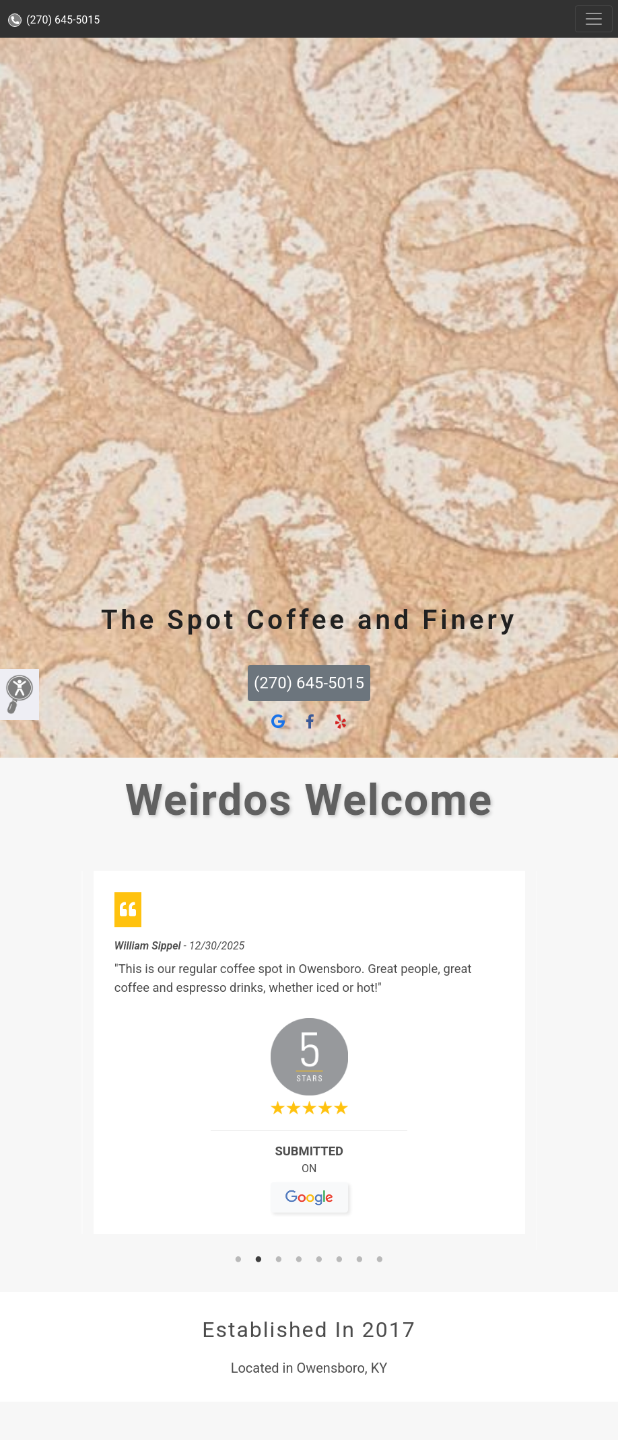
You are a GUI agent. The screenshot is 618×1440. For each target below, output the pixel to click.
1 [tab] (238, 1260)
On (309, 1173)
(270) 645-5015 (54, 19)
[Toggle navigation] (594, 18)
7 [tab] (359, 1260)
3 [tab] (278, 1260)
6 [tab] (339, 1260)
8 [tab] (379, 1260)
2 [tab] (258, 1260)
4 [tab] (299, 1260)
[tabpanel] (309, 1058)
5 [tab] (319, 1260)
